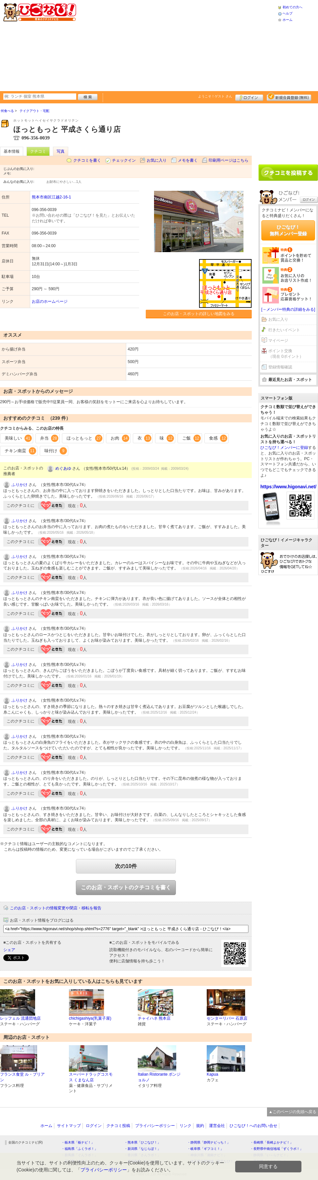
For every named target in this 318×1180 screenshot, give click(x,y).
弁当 (49, 438)
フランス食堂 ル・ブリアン (22, 1077)
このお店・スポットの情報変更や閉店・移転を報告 (55, 908)
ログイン (249, 96)
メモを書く (188, 160)
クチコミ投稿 (118, 1125)
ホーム (287, 20)
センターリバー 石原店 (227, 1018)
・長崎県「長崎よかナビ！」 (271, 1142)
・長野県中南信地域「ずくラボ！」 (276, 1149)
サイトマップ (69, 1125)
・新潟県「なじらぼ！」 (142, 1149)
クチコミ (38, 151)
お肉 (120, 438)
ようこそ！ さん (215, 96)
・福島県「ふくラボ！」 (79, 1149)
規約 (200, 1125)
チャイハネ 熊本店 (154, 1018)
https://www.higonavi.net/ (288, 486)
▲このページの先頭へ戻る (292, 1111)
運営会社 (217, 1125)
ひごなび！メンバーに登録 (284, 447)
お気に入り (157, 160)
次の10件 (126, 866)
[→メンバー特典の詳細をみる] (288, 309)
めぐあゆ (63, 468)
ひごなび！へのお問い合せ (253, 1125)
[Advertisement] (141, 44)
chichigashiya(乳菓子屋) (90, 1018)
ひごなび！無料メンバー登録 (288, 230)
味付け (55, 451)
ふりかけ (19, 484)
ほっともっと (84, 438)
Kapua (212, 1074)
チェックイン (124, 160)
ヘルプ (287, 13)
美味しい (18, 438)
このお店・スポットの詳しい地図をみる (199, 313)
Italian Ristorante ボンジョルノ (159, 1077)
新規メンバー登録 (289, 96)
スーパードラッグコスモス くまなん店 (91, 1077)
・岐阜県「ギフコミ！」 (205, 1149)
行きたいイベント (284, 330)
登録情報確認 (280, 367)
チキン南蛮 (20, 451)
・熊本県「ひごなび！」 (142, 1142)
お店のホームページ (50, 301)
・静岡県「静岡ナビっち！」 (208, 1142)
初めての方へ (292, 7)
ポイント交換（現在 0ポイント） (285, 354)
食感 (218, 438)
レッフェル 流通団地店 (20, 1018)
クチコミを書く (87, 160)
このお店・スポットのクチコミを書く (126, 887)
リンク (185, 1125)
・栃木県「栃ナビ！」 (77, 1142)
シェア (9, 949)
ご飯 (191, 438)
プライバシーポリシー (155, 1125)
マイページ (278, 340)
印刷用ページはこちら (228, 160)
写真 (61, 151)
